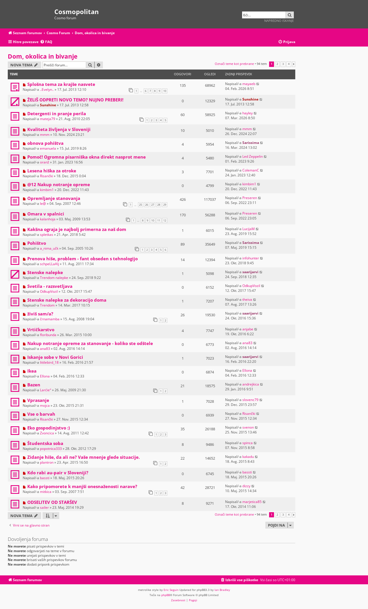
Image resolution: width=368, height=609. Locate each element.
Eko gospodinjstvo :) (48, 428)
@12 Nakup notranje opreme (58, 184)
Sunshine (48, 105)
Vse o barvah (41, 414)
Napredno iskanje (279, 20)
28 (158, 205)
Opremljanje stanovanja (53, 198)
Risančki (46, 176)
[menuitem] (46, 42)
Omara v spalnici (45, 214)
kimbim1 (47, 189)
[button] (293, 64)
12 (164, 220)
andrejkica (250, 384)
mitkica (45, 491)
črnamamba (50, 319)
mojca (45, 405)
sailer (44, 507)
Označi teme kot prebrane (234, 63)
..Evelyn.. (47, 89)
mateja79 (47, 118)
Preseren (249, 197)
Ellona (45, 376)
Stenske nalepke (45, 272)
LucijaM (248, 228)
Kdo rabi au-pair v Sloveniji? (57, 472)
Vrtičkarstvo (40, 329)
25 (140, 205)
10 (164, 91)
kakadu (248, 456)
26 (146, 205)
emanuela (48, 148)
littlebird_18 (49, 362)
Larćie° (45, 390)
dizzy (246, 485)
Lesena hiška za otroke (51, 171)
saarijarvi (250, 271)
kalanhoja (47, 219)
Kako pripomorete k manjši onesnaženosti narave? (82, 486)
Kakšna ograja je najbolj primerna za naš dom (76, 229)
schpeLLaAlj (49, 263)
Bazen (33, 385)
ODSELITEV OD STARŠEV (52, 502)
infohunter (250, 258)
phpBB (165, 595)
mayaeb (248, 83)
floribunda (48, 334)
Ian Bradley (222, 590)
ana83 (45, 348)
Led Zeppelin (252, 156)
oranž (44, 162)
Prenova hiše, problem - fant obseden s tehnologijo (82, 258)
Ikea (32, 371)
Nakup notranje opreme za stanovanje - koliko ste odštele (90, 343)
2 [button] (277, 64)
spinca (247, 442)
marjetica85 (252, 501)
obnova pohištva (45, 143)
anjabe (247, 329)
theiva (247, 299)
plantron (46, 462)
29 (164, 205)
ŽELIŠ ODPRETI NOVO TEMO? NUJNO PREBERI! (75, 100)
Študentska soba (45, 443)
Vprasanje (38, 400)
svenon (248, 427)
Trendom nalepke (54, 277)
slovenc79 (250, 399)
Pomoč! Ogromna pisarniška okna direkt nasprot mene (86, 157)
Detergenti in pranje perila (56, 113)
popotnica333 (51, 448)
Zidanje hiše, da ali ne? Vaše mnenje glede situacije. (83, 457)
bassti (44, 477)
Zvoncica (47, 433)
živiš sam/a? (40, 314)
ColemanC (250, 170)
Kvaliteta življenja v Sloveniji (59, 129)
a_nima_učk (49, 248)
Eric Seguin (171, 590)
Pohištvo (36, 243)
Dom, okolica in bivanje (42, 56)
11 (158, 220)
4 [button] (289, 64)
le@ (43, 203)
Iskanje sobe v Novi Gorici (55, 357)
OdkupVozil (49, 291)
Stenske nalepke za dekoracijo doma (66, 300)
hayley (247, 113)
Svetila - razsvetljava (49, 286)
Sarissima (250, 142)
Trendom (47, 305)
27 (152, 205)
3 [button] (283, 64)
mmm (44, 134)
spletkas (46, 234)
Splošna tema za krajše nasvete (61, 84)
